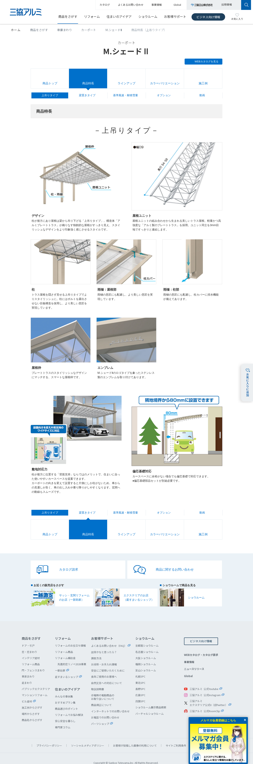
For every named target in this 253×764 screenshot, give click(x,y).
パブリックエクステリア (36, 680)
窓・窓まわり (29, 643)
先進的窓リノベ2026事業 (72, 655)
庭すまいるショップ (66, 668)
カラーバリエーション (165, 83)
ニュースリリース (194, 660)
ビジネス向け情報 (208, 17)
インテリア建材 (31, 649)
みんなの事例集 (64, 688)
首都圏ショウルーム (147, 637)
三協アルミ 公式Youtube (204, 680)
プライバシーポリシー (49, 737)
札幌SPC (140, 668)
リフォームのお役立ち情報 (70, 637)
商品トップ (49, 83)
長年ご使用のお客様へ (104, 668)
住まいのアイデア (119, 16)
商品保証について (101, 696)
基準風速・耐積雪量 (125, 95)
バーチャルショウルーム (149, 705)
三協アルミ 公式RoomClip (205, 702)
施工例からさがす (32, 699)
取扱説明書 (97, 680)
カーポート (88, 30)
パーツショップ (100, 715)
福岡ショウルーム (145, 655)
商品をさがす (67, 16)
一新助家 (60, 662)
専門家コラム (62, 718)
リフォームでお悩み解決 (69, 706)
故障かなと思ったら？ (104, 643)
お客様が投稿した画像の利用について (135, 737)
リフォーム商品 (31, 655)
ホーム (16, 30)
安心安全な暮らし (65, 712)
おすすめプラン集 (65, 694)
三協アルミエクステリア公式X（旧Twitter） (209, 694)
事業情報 (189, 653)
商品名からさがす (32, 711)
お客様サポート (175, 16)
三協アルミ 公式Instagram (205, 686)
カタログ (105, 5)
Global (188, 667)
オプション (164, 95)
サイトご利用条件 (176, 737)
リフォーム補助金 (65, 649)
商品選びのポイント (66, 700)
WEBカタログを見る (206, 61)
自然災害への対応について (106, 674)
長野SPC (140, 680)
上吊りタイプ (50, 95)
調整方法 (96, 649)
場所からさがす (31, 705)
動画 (202, 95)
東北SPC (140, 674)
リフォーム (92, 16)
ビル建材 (27, 693)
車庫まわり (64, 30)
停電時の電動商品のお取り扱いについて (102, 688)
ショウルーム (147, 16)
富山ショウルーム (145, 661)
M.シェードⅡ (113, 30)
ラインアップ (126, 83)
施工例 (203, 83)
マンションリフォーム (34, 686)
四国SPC (140, 692)
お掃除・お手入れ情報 (104, 655)
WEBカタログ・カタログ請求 (201, 646)
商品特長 (88, 83)
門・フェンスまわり (33, 661)
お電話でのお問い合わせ (105, 709)
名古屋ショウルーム (147, 643)
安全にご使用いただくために (108, 662)
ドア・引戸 (28, 637)
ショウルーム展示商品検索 (150, 698)
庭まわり (27, 674)
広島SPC (140, 686)
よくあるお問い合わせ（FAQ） (109, 637)
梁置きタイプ (87, 95)
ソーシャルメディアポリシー (87, 737)
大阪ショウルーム (145, 649)
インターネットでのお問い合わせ (110, 702)
